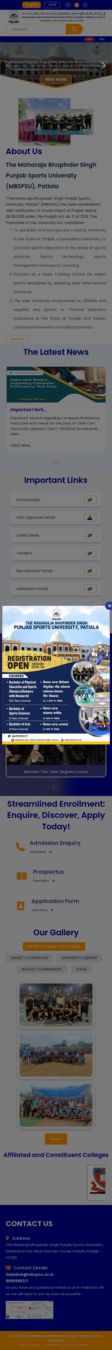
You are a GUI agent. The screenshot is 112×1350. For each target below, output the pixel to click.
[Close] (110, 606)
